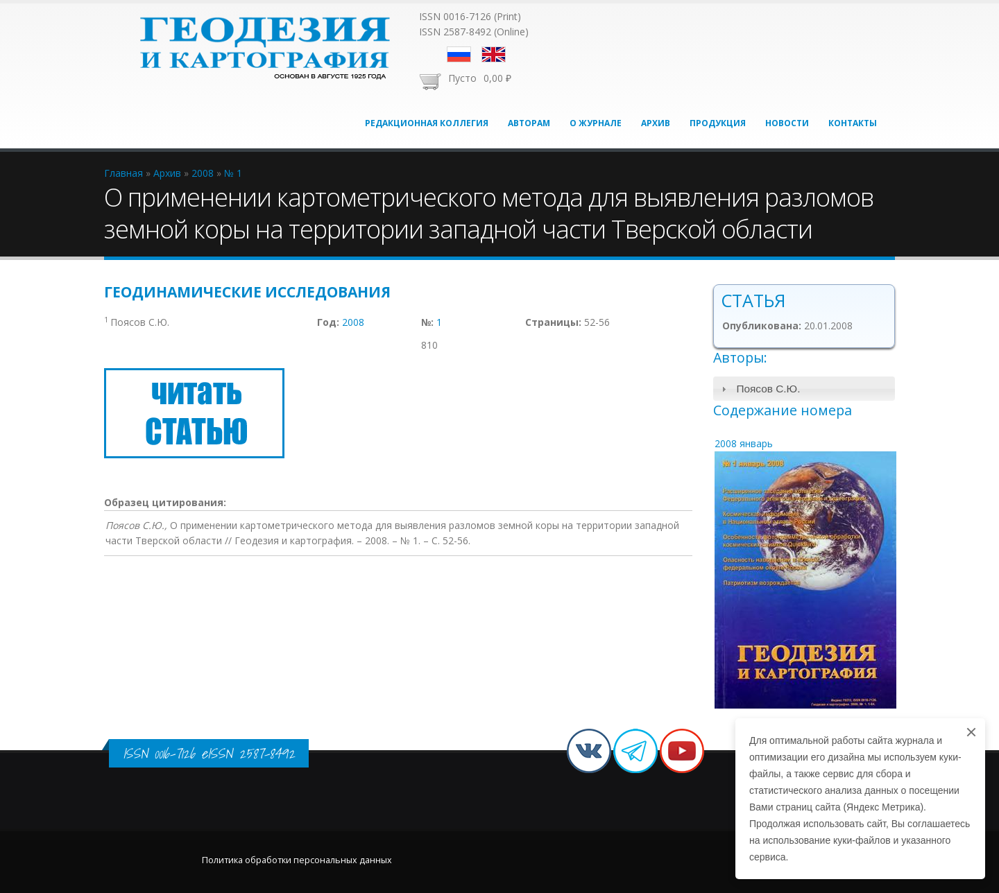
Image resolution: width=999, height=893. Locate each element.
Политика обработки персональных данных (297, 860)
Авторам (529, 123)
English (493, 54)
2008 (353, 322)
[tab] (804, 388)
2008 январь (744, 443)
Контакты (852, 123)
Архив (655, 123)
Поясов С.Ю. (768, 389)
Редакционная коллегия (426, 123)
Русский (459, 54)
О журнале (596, 123)
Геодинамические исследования (247, 292)
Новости (787, 123)
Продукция (718, 123)
